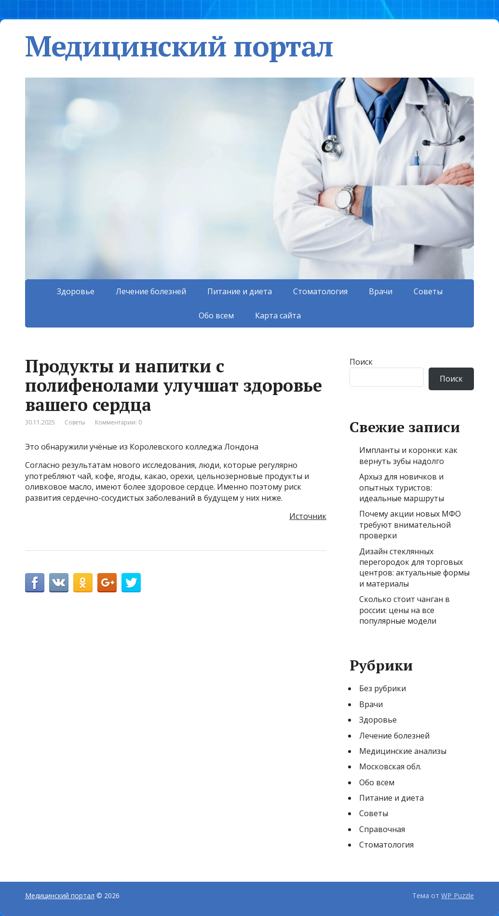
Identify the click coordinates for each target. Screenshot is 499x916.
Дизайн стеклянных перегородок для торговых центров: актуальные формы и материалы (414, 567)
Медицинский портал (179, 46)
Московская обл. (390, 766)
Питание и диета (239, 291)
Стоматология (320, 291)
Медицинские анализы (402, 751)
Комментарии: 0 (118, 422)
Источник (307, 516)
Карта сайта (278, 315)
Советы (428, 291)
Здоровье (75, 291)
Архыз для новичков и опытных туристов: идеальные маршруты (401, 487)
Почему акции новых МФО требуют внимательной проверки (410, 524)
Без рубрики (382, 688)
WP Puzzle (457, 895)
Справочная (382, 829)
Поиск (361, 361)
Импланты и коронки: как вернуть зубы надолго (408, 455)
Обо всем (216, 315)
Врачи (380, 291)
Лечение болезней (151, 291)
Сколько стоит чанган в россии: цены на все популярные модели (404, 610)
